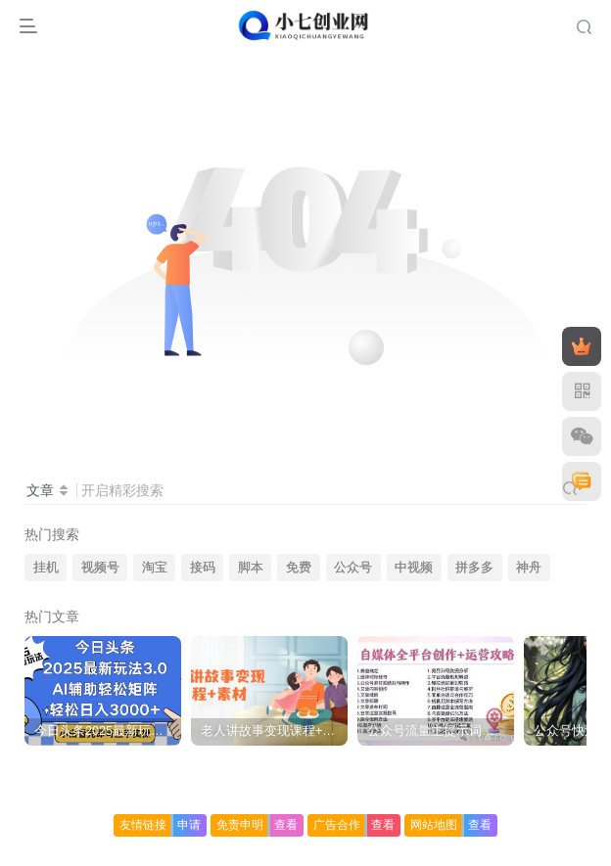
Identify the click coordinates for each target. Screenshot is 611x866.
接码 (202, 567)
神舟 (528, 567)
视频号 (100, 567)
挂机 (46, 567)
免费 (298, 567)
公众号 (353, 567)
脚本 (250, 567)
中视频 (414, 567)
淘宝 (154, 567)
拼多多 (474, 567)
